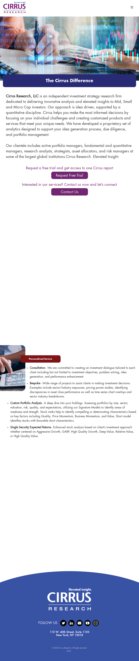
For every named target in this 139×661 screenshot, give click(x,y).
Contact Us (69, 192)
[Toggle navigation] (132, 7)
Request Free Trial (69, 175)
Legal (69, 651)
